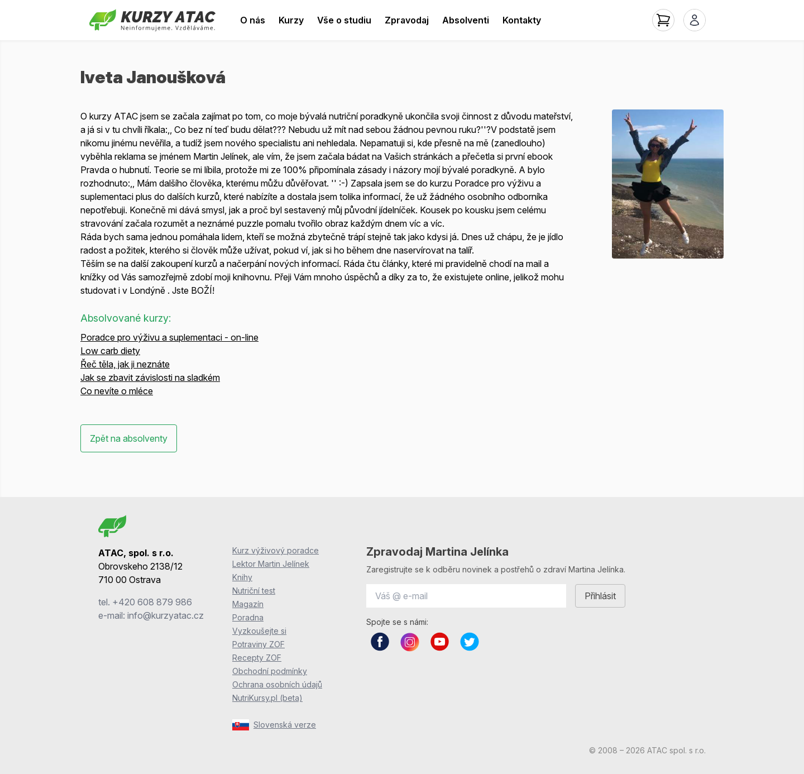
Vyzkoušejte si (259, 631)
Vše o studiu (344, 20)
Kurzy (291, 20)
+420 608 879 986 (152, 602)
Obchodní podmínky (269, 671)
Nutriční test (253, 590)
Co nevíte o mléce (116, 390)
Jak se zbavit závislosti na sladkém (150, 377)
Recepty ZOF (256, 657)
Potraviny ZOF (258, 644)
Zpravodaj (407, 20)
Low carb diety (110, 350)
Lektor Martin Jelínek (270, 563)
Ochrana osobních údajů (277, 684)
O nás (252, 20)
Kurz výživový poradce (275, 550)
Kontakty (521, 20)
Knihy (242, 577)
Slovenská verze (274, 724)
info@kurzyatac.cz (165, 615)
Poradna (248, 617)
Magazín (248, 604)
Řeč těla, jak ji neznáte (125, 364)
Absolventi (465, 20)
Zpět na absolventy (129, 438)
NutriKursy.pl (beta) (267, 698)
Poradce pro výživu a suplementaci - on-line (169, 337)
